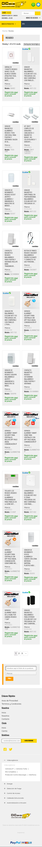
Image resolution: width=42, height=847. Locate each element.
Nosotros (5, 716)
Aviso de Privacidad (10, 701)
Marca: (7, 84)
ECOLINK (28, 86)
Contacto (5, 719)
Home (4, 31)
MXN (9, 13)
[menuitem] (31, 24)
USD (4, 13)
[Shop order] (32, 44)
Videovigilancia (9, 765)
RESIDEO (8, 86)
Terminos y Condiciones (11, 704)
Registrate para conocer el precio (11, 94)
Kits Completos (10, 772)
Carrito (4, 731)
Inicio (4, 712)
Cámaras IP (9, 769)
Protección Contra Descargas (15, 775)
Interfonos (32, 775)
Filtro (9, 679)
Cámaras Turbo (21, 769)
